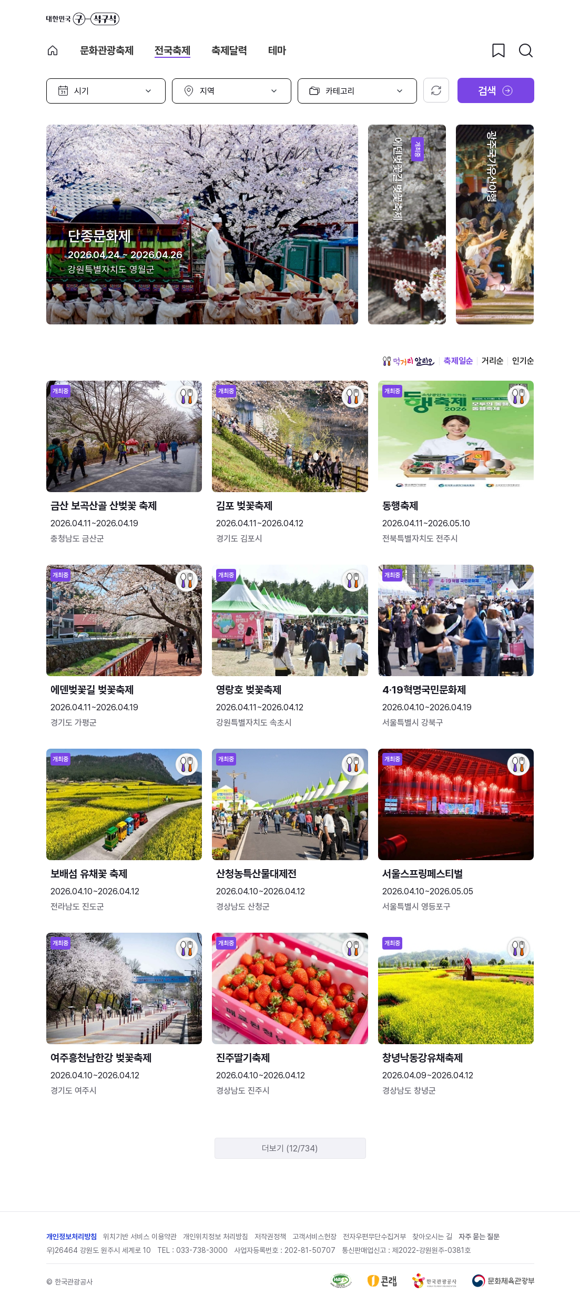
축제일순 (458, 361)
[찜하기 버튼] (498, 50)
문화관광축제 (107, 50)
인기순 (523, 361)
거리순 (493, 361)
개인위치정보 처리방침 (215, 1236)
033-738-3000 (202, 1250)
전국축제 (172, 50)
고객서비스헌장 (314, 1236)
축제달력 (229, 50)
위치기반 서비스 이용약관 (140, 1236)
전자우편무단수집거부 (374, 1236)
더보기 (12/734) (290, 1149)
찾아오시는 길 (432, 1236)
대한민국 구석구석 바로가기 (82, 19)
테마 (277, 50)
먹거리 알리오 (408, 361)
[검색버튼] (525, 50)
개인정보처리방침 (71, 1236)
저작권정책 (270, 1236)
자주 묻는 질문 (479, 1236)
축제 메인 (52, 50)
